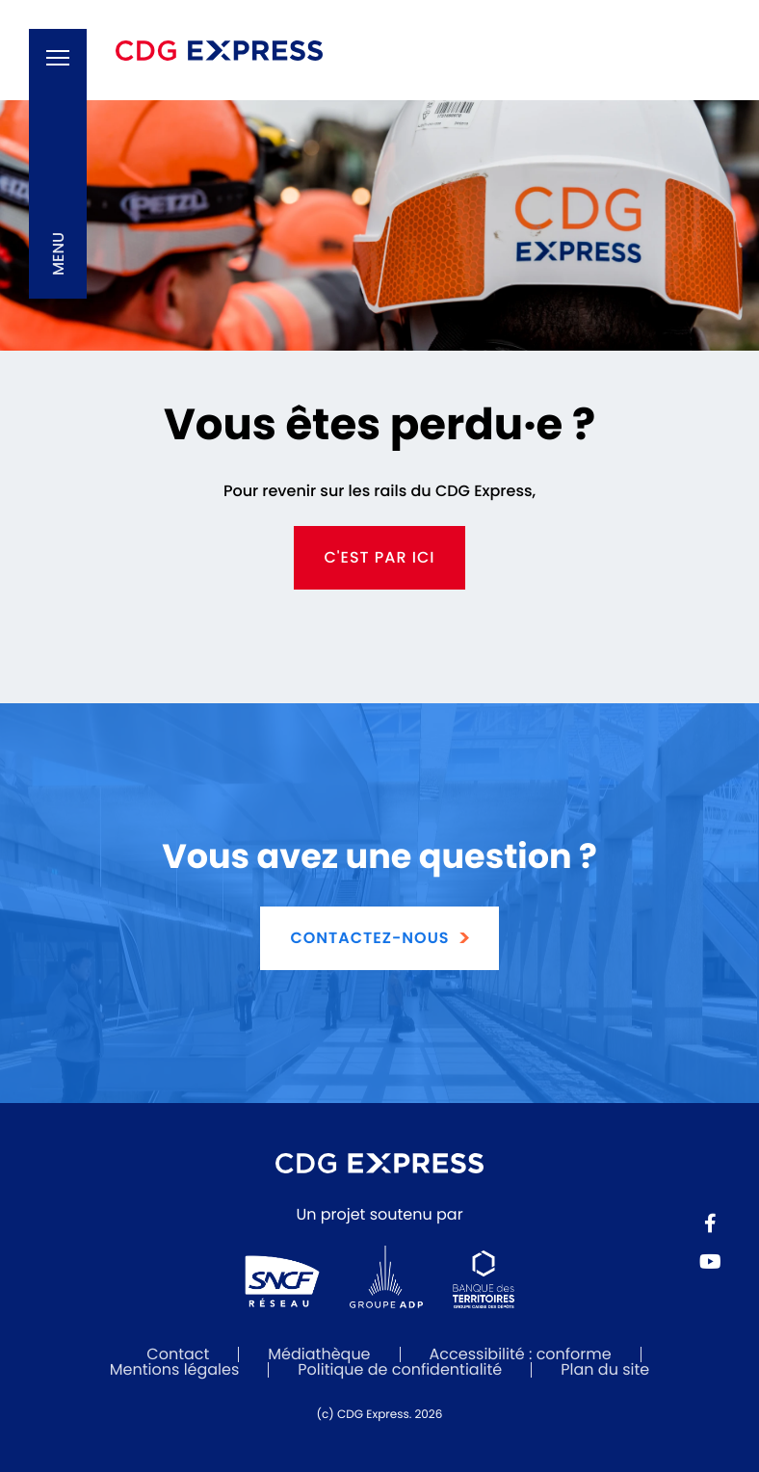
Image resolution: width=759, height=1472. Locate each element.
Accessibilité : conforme (521, 1354)
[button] (58, 164)
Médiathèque (319, 1354)
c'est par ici (379, 557)
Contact (177, 1354)
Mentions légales (175, 1369)
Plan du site (605, 1369)
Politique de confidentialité (400, 1369)
